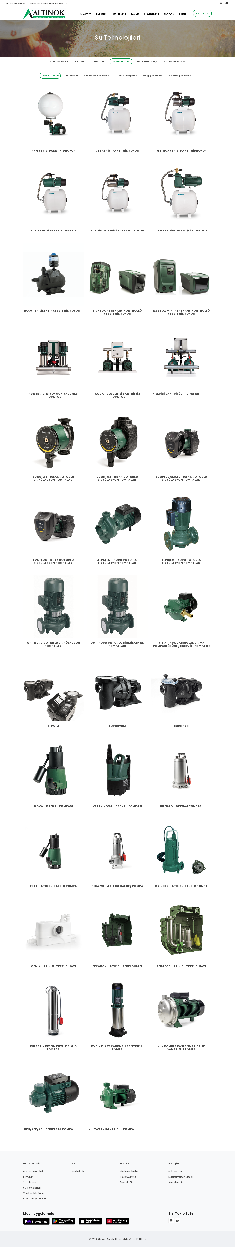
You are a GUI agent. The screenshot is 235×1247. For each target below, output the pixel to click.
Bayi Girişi (202, 13)
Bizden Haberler (129, 1171)
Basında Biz (126, 1182)
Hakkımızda (175, 1171)
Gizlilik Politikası (137, 1239)
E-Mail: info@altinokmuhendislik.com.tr (50, 3)
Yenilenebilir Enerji (147, 61)
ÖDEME (182, 14)
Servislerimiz (175, 1182)
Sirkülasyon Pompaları (97, 75)
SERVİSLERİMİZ (151, 14)
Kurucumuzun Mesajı (180, 1177)
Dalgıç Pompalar (153, 75)
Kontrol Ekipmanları (175, 61)
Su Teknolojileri (121, 61)
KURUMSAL (101, 14)
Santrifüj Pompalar (180, 75)
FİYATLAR (169, 14)
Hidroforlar (71, 75)
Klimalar (80, 61)
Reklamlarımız (128, 1177)
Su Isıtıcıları (98, 61)
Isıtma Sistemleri (58, 61)
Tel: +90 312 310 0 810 (15, 3)
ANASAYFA (85, 14)
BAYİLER (135, 14)
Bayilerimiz (78, 1171)
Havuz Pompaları (127, 75)
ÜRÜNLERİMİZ (119, 14)
